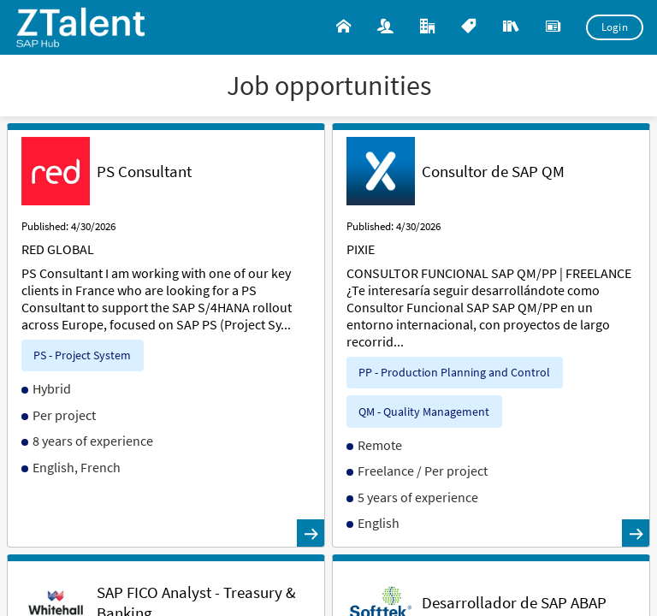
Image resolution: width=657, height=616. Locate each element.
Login (615, 27)
